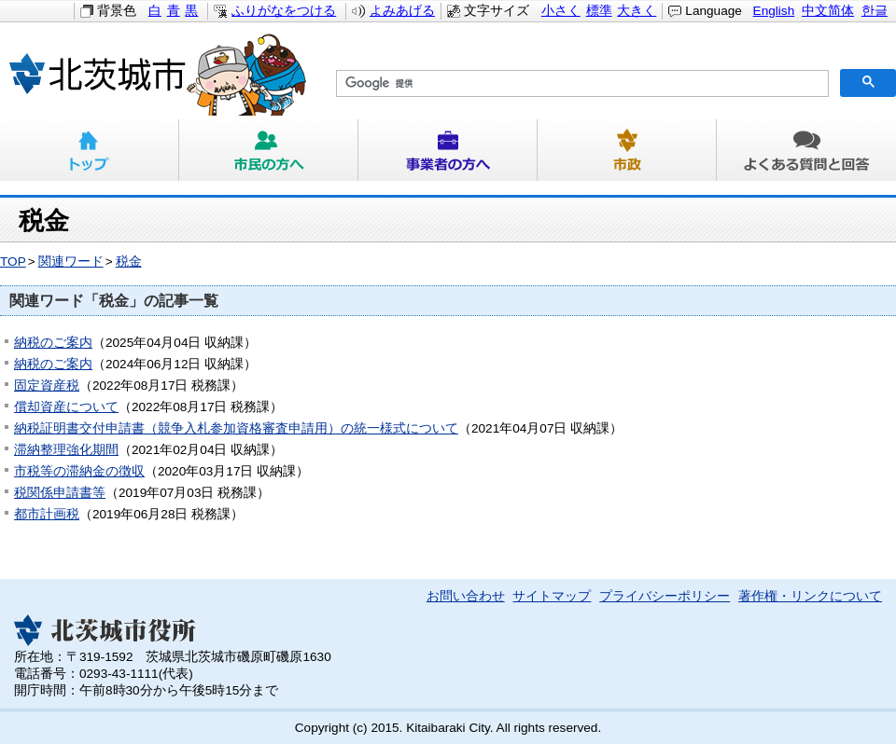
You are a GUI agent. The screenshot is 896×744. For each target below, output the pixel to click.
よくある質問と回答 (806, 150)
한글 (874, 11)
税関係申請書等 (59, 493)
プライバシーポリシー (664, 596)
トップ (89, 150)
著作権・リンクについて (810, 596)
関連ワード (71, 262)
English (774, 11)
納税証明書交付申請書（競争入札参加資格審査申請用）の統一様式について (236, 428)
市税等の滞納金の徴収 (79, 471)
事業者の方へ (448, 150)
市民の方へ (268, 150)
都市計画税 (46, 514)
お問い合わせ (466, 596)
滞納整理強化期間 (66, 450)
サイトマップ (551, 596)
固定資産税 (46, 386)
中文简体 (828, 11)
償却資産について (66, 407)
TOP (13, 262)
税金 (129, 262)
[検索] (580, 84)
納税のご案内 (53, 343)
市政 (627, 150)
